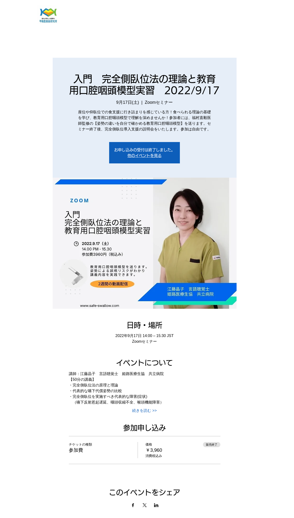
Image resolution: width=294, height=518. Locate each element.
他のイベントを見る (144, 155)
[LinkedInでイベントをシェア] (156, 505)
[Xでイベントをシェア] (144, 505)
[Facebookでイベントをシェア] (133, 505)
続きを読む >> (144, 411)
